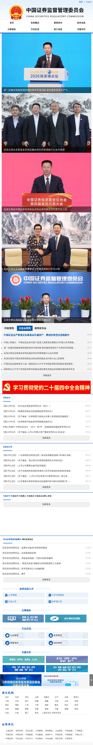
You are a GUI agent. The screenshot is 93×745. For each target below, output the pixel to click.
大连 (7, 713)
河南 (76, 701)
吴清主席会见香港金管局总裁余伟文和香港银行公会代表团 (31, 353)
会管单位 (8, 724)
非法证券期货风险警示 (12, 539)
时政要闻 (9, 328)
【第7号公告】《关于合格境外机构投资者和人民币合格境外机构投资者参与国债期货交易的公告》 (38, 471)
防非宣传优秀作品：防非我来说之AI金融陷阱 (23, 568)
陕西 (27, 709)
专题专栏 (81, 29)
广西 (36, 705)
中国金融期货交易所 (69, 731)
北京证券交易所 (30, 731)
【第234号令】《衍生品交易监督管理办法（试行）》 (27, 406)
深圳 (76, 709)
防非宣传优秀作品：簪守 (14, 574)
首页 (12, 23)
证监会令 (6, 398)
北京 (7, 697)
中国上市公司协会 (79, 735)
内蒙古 (46, 697)
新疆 (66, 709)
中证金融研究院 (50, 739)
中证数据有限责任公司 (40, 735)
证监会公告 (7, 447)
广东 (27, 705)
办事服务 (12, 29)
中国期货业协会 (69, 735)
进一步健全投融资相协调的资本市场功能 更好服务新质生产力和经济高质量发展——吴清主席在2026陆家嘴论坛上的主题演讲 (40, 348)
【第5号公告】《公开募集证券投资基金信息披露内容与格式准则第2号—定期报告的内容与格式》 (38, 481)
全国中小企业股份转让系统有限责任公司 (50, 735)
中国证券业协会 (60, 735)
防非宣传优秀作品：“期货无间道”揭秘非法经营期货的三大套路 (32, 563)
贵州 (76, 705)
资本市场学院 (60, 739)
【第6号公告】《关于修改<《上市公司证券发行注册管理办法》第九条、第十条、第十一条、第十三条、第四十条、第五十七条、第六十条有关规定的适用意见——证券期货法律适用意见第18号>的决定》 (38, 476)
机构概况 (35, 23)
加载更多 (47, 375)
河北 (27, 697)
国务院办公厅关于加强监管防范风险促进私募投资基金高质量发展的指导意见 (39, 369)
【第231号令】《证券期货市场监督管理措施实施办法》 (28, 422)
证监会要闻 (25, 328)
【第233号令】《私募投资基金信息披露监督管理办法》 (28, 411)
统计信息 (58, 29)
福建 (46, 701)
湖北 (7, 705)
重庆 (56, 705)
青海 (46, 709)
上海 (7, 701)
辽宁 (56, 697)
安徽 (36, 701)
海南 (46, 705)
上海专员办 (46, 713)
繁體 (81, 2)
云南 (7, 709)
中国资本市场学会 (69, 739)
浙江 (27, 701)
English (89, 2)
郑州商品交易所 (50, 731)
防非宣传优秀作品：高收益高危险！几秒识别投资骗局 (28, 558)
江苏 (17, 701)
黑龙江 (76, 697)
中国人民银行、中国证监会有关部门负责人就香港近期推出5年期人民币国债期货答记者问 (40, 342)
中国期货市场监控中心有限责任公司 (30, 735)
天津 (17, 697)
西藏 (17, 709)
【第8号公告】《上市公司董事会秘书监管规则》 (25, 466)
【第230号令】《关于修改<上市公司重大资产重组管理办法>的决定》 (35, 432)
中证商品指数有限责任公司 (40, 739)
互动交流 (35, 29)
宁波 (17, 713)
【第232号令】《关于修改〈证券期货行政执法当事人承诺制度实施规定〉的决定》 (38, 416)
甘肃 (36, 709)
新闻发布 (58, 23)
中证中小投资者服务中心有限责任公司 (30, 739)
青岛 (36, 713)
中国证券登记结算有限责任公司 (10, 735)
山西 (36, 697)
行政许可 (6, 496)
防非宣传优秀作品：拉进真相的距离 (19, 553)
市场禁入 (22, 496)
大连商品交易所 (60, 731)
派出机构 (8, 692)
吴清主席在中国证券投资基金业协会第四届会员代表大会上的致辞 (34, 358)
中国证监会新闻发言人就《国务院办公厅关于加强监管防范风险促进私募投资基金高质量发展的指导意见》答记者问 (40, 364)
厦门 (27, 713)
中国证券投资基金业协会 (10, 739)
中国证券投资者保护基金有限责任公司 (20, 735)
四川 (66, 705)
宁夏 (56, 709)
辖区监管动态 (27, 539)
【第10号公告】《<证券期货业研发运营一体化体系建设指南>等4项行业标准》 (38, 455)
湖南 (17, 705)
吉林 (66, 697)
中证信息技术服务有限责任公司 (20, 739)
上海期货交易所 (40, 731)
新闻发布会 (40, 328)
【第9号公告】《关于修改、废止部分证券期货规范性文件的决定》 (33, 460)
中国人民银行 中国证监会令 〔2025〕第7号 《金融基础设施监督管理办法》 (37, 427)
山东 (66, 701)
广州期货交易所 (79, 731)
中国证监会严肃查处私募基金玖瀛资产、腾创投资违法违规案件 (36, 335)
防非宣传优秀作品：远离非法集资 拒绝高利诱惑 (25, 548)
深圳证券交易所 (20, 731)
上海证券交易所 (10, 731)
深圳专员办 (56, 713)
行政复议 (30, 496)
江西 (56, 701)
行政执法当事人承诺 (43, 496)
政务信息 (81, 23)
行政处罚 (14, 496)
